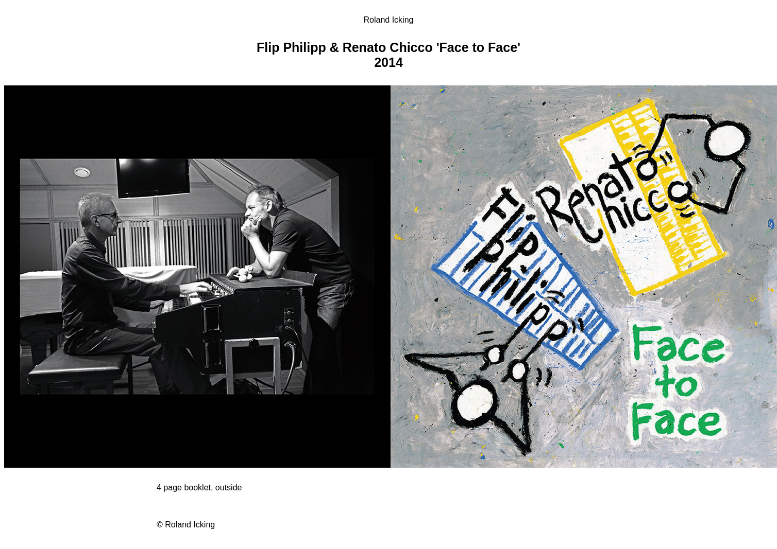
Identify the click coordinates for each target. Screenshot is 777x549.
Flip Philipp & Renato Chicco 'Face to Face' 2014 (388, 54)
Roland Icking (389, 19)
